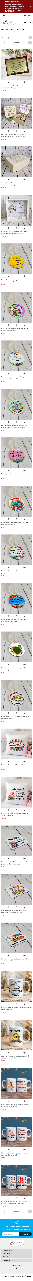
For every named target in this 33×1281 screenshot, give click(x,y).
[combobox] (16, 37)
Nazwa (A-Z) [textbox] (5, 38)
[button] (29, 15)
